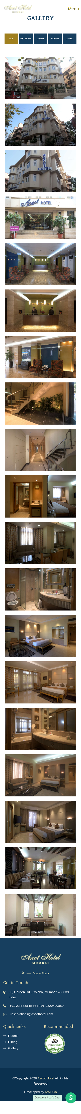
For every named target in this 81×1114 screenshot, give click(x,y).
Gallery (13, 1048)
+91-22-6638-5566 (23, 1005)
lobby (40, 38)
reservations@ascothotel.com (31, 1014)
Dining (12, 1042)
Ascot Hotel (46, 1078)
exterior (25, 38)
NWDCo (51, 1092)
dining (69, 38)
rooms (55, 38)
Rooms (13, 1035)
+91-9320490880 (51, 1005)
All (11, 38)
